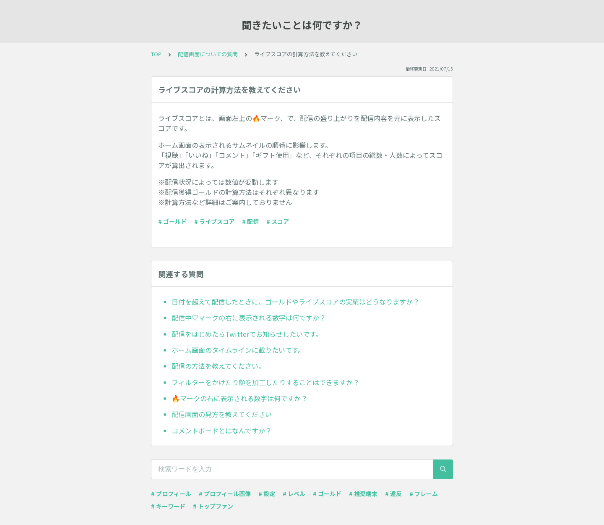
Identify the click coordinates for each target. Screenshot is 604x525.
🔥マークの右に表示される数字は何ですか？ (239, 398)
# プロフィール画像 (225, 493)
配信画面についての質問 (208, 54)
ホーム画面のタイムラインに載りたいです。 (238, 350)
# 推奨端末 (363, 493)
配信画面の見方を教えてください (222, 414)
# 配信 (250, 221)
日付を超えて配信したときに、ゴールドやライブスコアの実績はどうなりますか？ (295, 302)
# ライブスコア (214, 221)
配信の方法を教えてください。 (218, 366)
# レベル (294, 493)
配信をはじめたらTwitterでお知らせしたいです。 (247, 334)
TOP (156, 54)
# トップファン (213, 506)
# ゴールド (172, 221)
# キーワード (168, 506)
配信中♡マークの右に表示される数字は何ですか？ (249, 317)
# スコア (277, 221)
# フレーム (423, 493)
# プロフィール (171, 493)
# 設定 (266, 493)
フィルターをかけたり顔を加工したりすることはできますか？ (265, 382)
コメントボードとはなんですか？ (222, 430)
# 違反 (393, 493)
